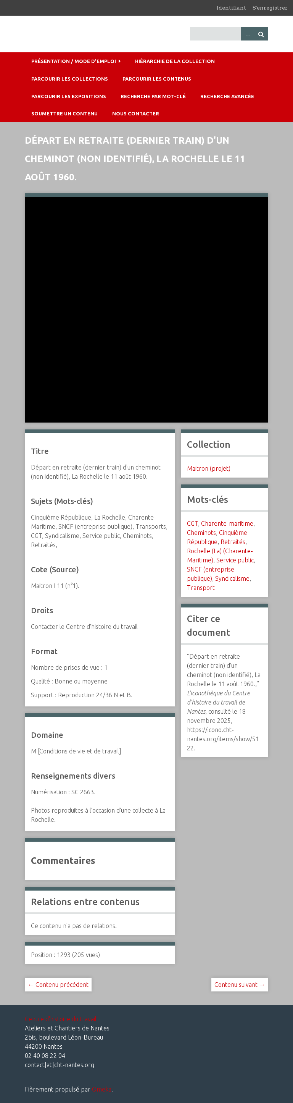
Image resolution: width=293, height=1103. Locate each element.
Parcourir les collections (69, 78)
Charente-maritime (227, 523)
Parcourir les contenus (156, 78)
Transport (201, 587)
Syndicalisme (232, 578)
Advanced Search (247, 33)
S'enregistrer (270, 8)
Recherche (261, 33)
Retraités (233, 541)
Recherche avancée (227, 96)
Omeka (101, 1089)
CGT (192, 523)
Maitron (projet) (208, 468)
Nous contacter (135, 113)
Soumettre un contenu (64, 113)
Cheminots (201, 532)
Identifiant (231, 8)
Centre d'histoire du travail (61, 1019)
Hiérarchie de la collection (175, 61)
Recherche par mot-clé (153, 96)
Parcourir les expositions (68, 96)
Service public (235, 560)
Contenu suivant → (239, 984)
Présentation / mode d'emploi (73, 61)
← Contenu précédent (58, 984)
